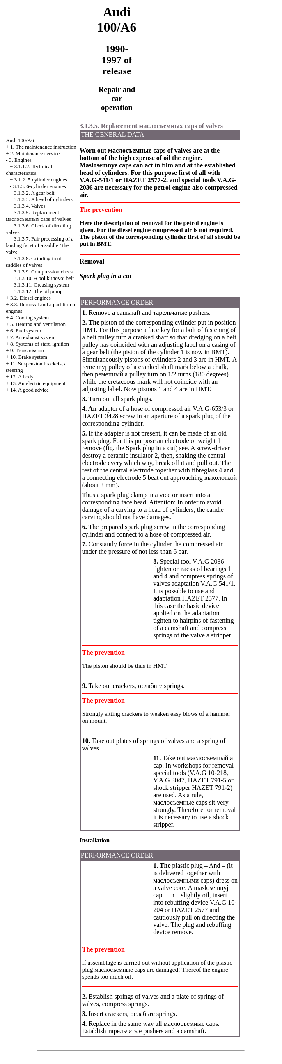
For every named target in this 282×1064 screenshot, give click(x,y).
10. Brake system (28, 357)
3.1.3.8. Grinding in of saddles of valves (34, 261)
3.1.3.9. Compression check (43, 271)
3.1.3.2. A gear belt (34, 193)
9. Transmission (27, 350)
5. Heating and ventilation (38, 324)
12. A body (22, 377)
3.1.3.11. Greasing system (41, 285)
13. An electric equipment (37, 383)
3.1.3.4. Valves (30, 206)
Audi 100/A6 (20, 140)
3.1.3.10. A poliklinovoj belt (44, 278)
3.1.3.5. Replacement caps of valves (38, 215)
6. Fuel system (25, 331)
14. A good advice (29, 390)
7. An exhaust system (33, 337)
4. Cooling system (29, 317)
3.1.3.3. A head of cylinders (43, 199)
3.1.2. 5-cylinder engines (40, 180)
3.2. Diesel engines (30, 298)
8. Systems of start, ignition (39, 344)
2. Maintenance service (35, 153)
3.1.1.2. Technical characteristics (29, 169)
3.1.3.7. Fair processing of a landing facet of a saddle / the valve (39, 245)
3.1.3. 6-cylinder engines (39, 186)
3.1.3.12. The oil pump (38, 291)
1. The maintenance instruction (43, 147)
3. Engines (20, 160)
